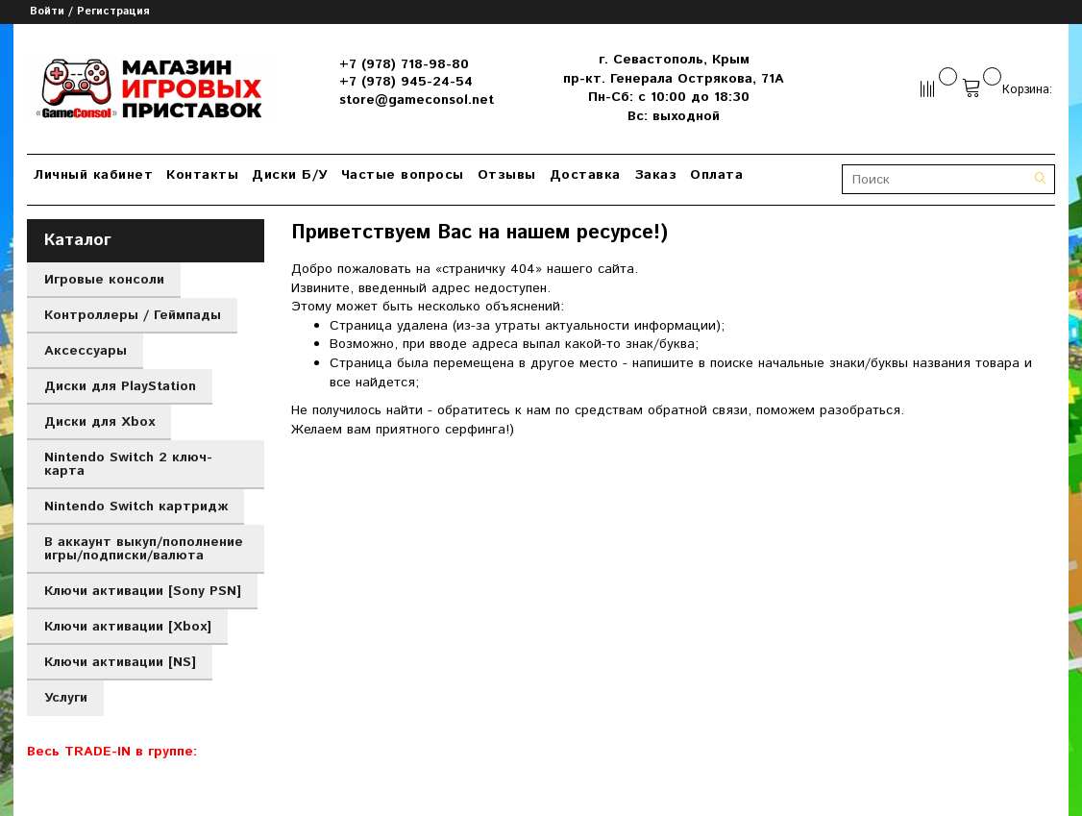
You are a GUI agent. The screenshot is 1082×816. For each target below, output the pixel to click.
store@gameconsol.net (416, 100)
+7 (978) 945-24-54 (406, 81)
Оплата (716, 175)
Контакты (202, 175)
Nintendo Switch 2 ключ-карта (128, 464)
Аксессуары (85, 350)
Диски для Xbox (99, 422)
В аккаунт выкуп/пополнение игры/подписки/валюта (143, 548)
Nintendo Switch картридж (136, 506)
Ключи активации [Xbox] (127, 626)
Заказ (655, 175)
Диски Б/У (290, 175)
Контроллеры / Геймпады (132, 315)
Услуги (65, 697)
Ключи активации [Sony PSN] (142, 591)
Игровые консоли (104, 279)
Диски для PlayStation (120, 386)
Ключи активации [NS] (120, 662)
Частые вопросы (402, 175)
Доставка (585, 175)
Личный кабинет (93, 175)
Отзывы (507, 175)
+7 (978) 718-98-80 (404, 64)
